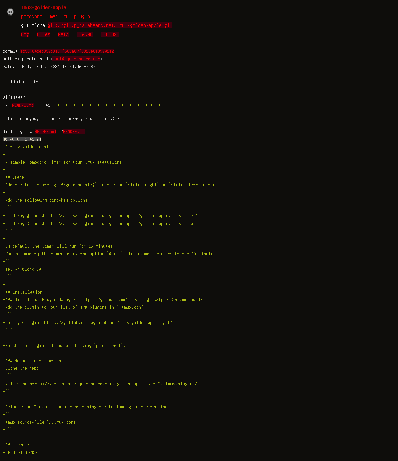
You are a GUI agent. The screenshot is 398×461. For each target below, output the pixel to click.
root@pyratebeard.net (76, 58)
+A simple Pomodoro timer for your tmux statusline (62, 162)
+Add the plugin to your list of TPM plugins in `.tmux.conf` (74, 307)
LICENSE (110, 34)
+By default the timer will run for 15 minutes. (59, 246)
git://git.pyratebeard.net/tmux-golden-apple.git (110, 25)
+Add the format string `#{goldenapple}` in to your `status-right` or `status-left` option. (111, 184)
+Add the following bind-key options (45, 200)
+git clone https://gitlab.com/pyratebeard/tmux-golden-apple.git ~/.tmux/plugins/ (100, 383)
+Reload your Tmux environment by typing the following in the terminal (86, 406)
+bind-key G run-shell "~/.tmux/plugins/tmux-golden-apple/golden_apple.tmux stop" (99, 223)
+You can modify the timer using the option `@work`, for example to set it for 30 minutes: (110, 253)
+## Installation (22, 292)
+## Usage (13, 177)
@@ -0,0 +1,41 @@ (22, 139)
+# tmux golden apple (27, 146)
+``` (7, 207)
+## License (16, 444)
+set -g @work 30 (22, 269)
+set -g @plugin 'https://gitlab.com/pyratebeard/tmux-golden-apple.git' (88, 322)
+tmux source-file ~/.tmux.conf (39, 422)
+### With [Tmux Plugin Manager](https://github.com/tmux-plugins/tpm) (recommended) (103, 299)
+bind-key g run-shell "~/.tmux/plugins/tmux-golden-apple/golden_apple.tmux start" (100, 215)
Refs (63, 34)
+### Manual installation (32, 360)
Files (43, 34)
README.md (23, 105)
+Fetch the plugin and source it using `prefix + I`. (64, 345)
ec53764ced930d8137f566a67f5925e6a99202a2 (67, 51)
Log (25, 34)
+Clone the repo (21, 368)
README (85, 34)
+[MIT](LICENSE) (21, 452)
